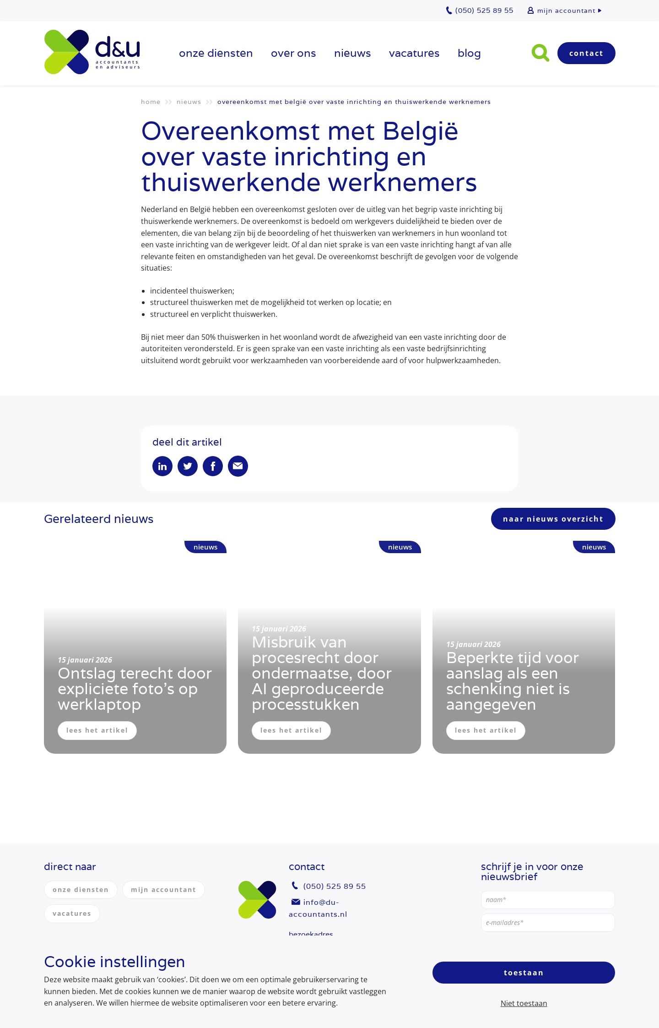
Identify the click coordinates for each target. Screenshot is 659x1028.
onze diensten (216, 53)
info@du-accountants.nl (318, 908)
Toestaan (524, 973)
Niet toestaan (524, 1003)
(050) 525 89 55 (334, 886)
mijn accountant (566, 10)
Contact (586, 53)
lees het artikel (97, 730)
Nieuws (352, 53)
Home (151, 102)
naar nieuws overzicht (553, 519)
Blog (469, 53)
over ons (293, 53)
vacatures (414, 53)
